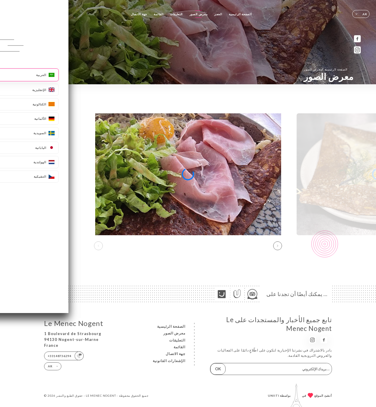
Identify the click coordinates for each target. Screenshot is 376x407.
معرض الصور (198, 14)
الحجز (218, 14)
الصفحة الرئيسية (240, 14)
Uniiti (273, 395)
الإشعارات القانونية (169, 361)
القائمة (158, 14)
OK (218, 368)
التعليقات (176, 14)
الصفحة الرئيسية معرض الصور (326, 69)
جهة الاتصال (139, 14)
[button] (277, 245)
